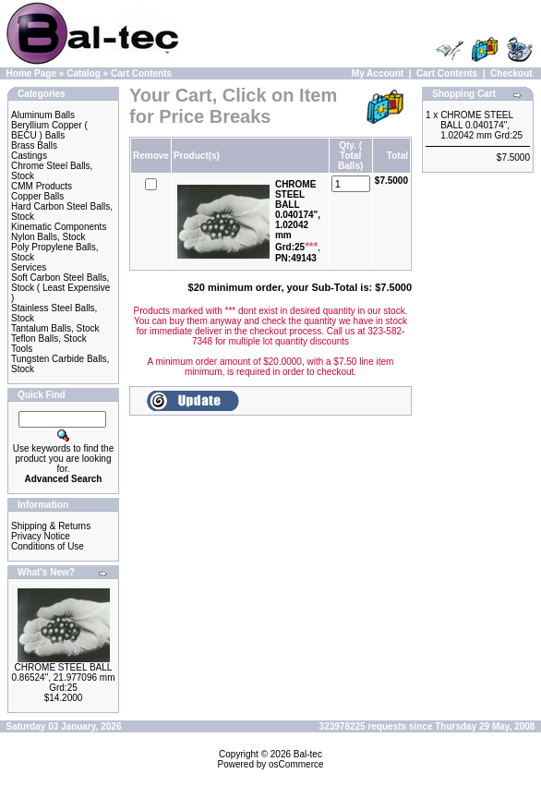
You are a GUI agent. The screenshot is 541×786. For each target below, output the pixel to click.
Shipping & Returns (50, 526)
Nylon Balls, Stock (48, 237)
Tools (21, 349)
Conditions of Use (47, 546)
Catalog (83, 73)
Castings (29, 156)
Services (28, 267)
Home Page (31, 73)
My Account (377, 73)
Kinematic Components (58, 227)
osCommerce (296, 764)
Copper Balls (37, 196)
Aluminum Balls (43, 115)
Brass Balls (34, 145)
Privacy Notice (40, 536)
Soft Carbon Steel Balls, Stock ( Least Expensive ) (60, 287)
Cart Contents (141, 73)
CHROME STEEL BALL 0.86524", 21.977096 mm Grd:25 (63, 677)
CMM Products (41, 186)
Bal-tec (308, 754)
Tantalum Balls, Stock (55, 328)
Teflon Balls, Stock (49, 338)
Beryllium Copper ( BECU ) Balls (49, 130)
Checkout (511, 73)
